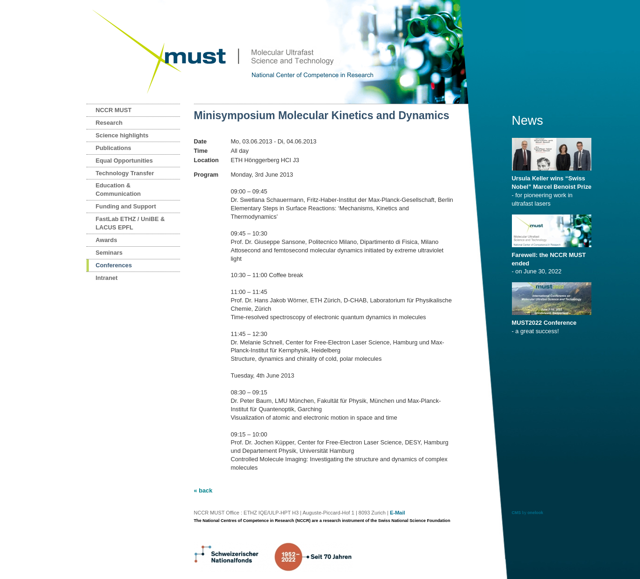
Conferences (114, 265)
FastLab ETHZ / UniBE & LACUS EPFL (130, 223)
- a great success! (553, 324)
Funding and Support (126, 206)
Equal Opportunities (124, 160)
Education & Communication (118, 189)
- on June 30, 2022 (553, 260)
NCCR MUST (114, 110)
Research (109, 122)
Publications (113, 147)
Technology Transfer (125, 173)
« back (203, 490)
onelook (535, 512)
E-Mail (397, 512)
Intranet (107, 277)
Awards (106, 239)
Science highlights (122, 135)
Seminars (109, 252)
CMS (516, 512)
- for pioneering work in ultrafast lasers (553, 188)
